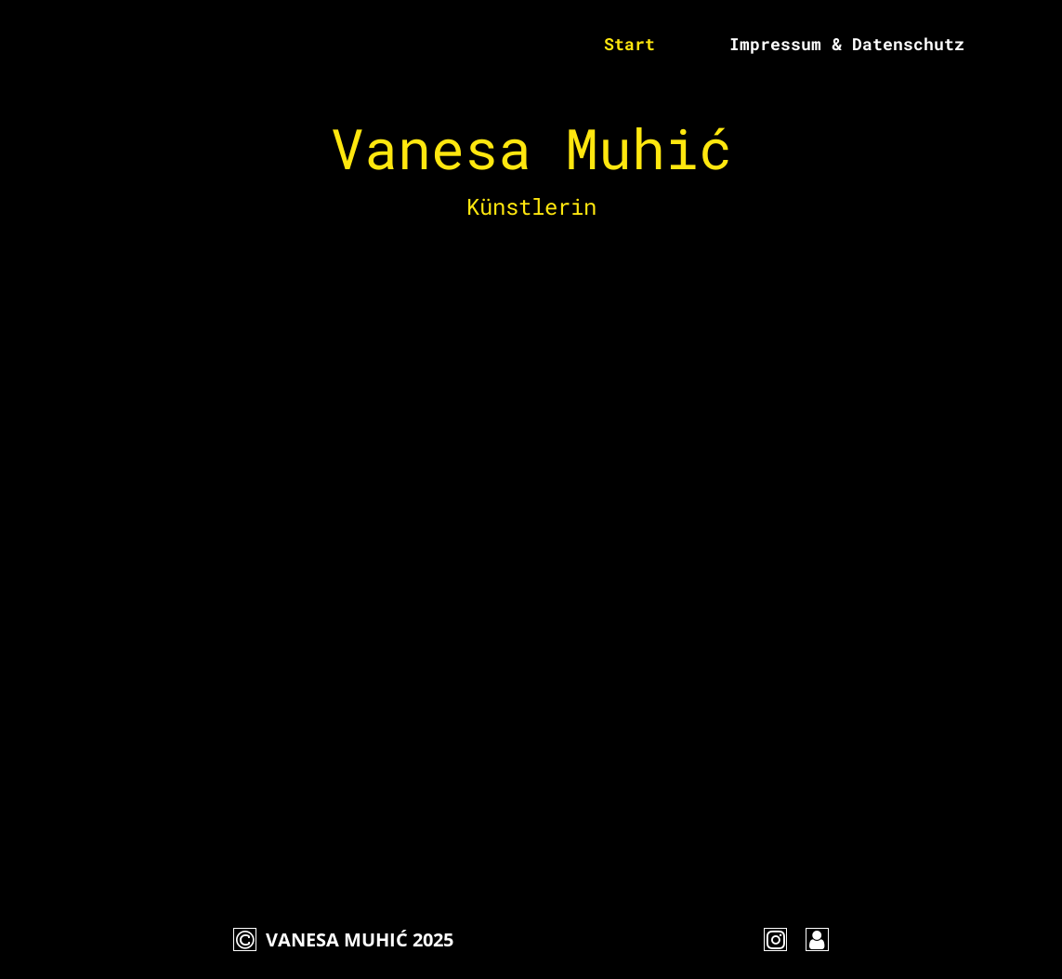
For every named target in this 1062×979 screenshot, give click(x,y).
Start (629, 44)
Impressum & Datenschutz (846, 44)
